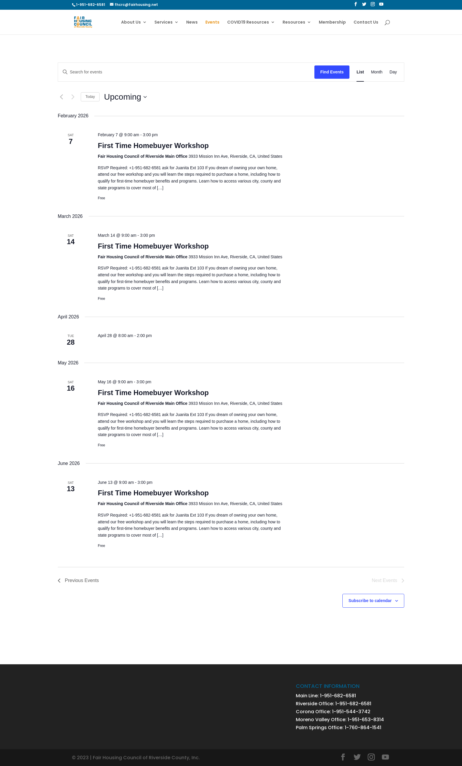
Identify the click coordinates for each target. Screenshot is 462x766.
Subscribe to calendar (370, 600)
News (192, 22)
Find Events (332, 72)
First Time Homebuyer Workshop (153, 145)
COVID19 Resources (248, 22)
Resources (294, 22)
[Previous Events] (61, 97)
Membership (332, 22)
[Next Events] (72, 97)
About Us (131, 22)
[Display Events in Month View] (376, 72)
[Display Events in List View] (360, 72)
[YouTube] (381, 6)
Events (212, 22)
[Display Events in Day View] (393, 72)
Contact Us (366, 22)
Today (90, 97)
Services (163, 22)
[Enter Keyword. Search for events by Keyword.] (186, 72)
